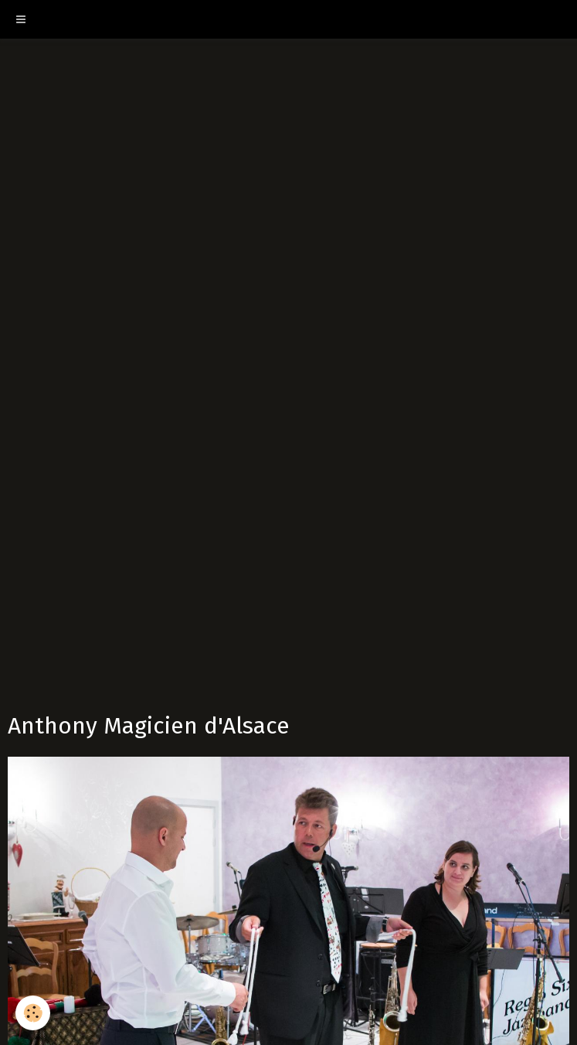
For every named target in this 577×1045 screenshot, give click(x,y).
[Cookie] (32, 1013)
